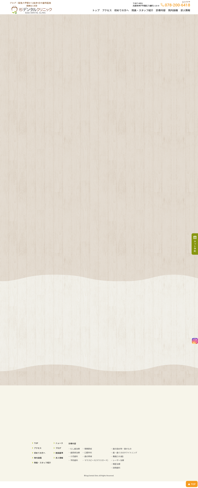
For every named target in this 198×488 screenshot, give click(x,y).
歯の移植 (88, 456)
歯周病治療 (75, 452)
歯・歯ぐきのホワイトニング (125, 452)
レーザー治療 (118, 460)
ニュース (59, 443)
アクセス (107, 10)
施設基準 (59, 452)
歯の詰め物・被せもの (122, 448)
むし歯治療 (75, 448)
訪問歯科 (116, 467)
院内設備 (173, 10)
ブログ (58, 448)
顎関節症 (88, 448)
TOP (36, 443)
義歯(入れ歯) (118, 456)
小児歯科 (74, 456)
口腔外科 (88, 452)
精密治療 (116, 464)
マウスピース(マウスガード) (96, 460)
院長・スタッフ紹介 (142, 10)
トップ (96, 10)
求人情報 (185, 10)
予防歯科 (74, 460)
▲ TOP (192, 484)
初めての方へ (121, 10)
